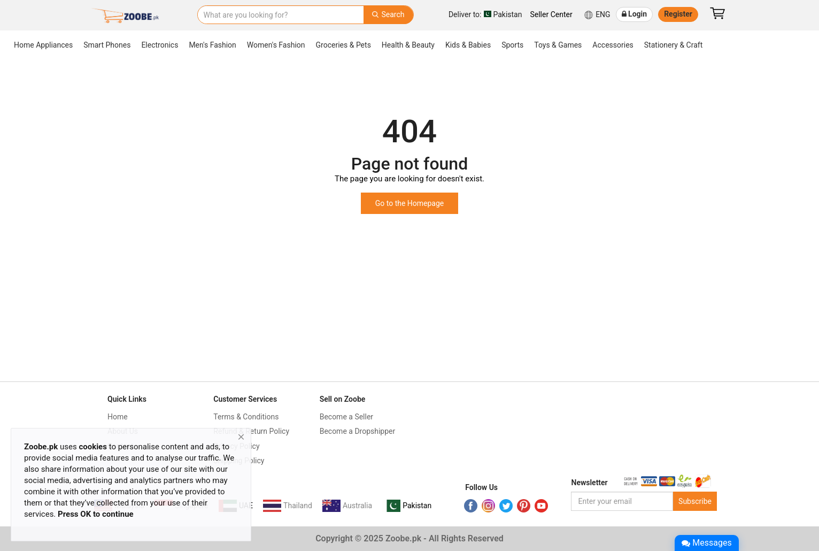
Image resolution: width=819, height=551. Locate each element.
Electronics (159, 45)
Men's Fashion (212, 45)
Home (117, 416)
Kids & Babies (468, 45)
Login (634, 14)
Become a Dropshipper (358, 431)
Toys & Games (558, 45)
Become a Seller (346, 416)
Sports (512, 45)
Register (678, 14)
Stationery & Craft (673, 45)
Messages (706, 543)
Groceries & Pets (343, 45)
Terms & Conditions (246, 416)
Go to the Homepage (409, 203)
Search (388, 14)
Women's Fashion (276, 45)
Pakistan (485, 14)
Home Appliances (43, 45)
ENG (597, 15)
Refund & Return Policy (251, 431)
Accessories (612, 45)
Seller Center (551, 14)
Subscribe (695, 501)
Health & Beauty (408, 45)
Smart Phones (106, 45)
